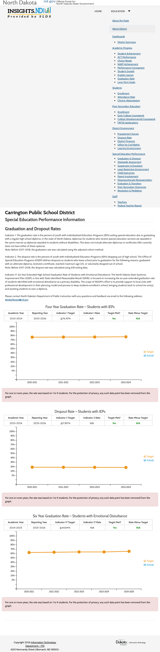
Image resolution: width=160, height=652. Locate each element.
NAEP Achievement (128, 64)
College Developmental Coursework (136, 119)
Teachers (122, 202)
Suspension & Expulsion (130, 165)
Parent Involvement (128, 176)
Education (121, 11)
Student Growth (126, 71)
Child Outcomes (126, 172)
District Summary (127, 42)
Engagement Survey (128, 133)
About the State (120, 20)
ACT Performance (127, 57)
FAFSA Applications (128, 122)
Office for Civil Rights (129, 144)
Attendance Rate (126, 96)
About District (119, 28)
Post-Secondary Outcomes (132, 187)
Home (98, 11)
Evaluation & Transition (129, 183)
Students (117, 87)
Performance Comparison (131, 67)
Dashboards (118, 36)
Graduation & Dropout (129, 158)
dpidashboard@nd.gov (16, 299)
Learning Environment (129, 148)
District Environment (123, 128)
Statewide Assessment (129, 162)
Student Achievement (129, 53)
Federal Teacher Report (130, 205)
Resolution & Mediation (130, 190)
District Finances (126, 141)
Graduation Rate (126, 78)
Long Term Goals (126, 82)
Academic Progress (122, 47)
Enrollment (123, 93)
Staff (115, 196)
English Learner (126, 75)
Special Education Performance (128, 153)
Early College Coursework (131, 115)
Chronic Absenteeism (129, 100)
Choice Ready (125, 60)
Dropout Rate (125, 137)
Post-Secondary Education (126, 106)
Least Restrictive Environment (133, 169)
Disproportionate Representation (135, 179)
